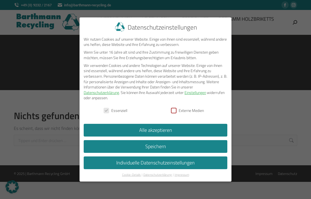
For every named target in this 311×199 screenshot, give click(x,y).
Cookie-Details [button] (131, 173)
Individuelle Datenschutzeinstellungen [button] (155, 162)
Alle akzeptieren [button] (155, 129)
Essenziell (115, 109)
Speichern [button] (155, 145)
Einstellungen (195, 91)
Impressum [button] (182, 173)
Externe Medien (187, 109)
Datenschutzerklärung (101, 91)
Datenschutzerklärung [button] (157, 173)
